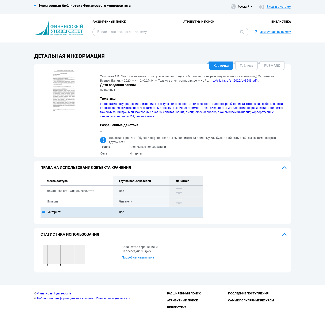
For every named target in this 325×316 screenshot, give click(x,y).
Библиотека (281, 21)
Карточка (221, 66)
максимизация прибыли (117, 112)
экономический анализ (234, 112)
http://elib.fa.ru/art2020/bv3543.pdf (233, 80)
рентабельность (215, 107)
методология (237, 107)
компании (147, 103)
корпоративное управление (119, 103)
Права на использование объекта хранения (86, 167)
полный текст (144, 116)
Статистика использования (70, 234)
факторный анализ (148, 112)
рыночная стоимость (187, 107)
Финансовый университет (55, 293)
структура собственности (172, 103)
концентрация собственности (120, 107)
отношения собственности (264, 103)
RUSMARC (272, 66)
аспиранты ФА (124, 116)
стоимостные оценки (157, 107)
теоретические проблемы (264, 107)
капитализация (173, 112)
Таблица (246, 66)
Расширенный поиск (109, 21)
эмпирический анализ (201, 112)
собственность (202, 103)
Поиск (242, 32)
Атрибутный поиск (198, 21)
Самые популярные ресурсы (251, 300)
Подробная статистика (138, 257)
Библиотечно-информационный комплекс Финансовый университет (84, 298)
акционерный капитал (229, 103)
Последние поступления (248, 293)
